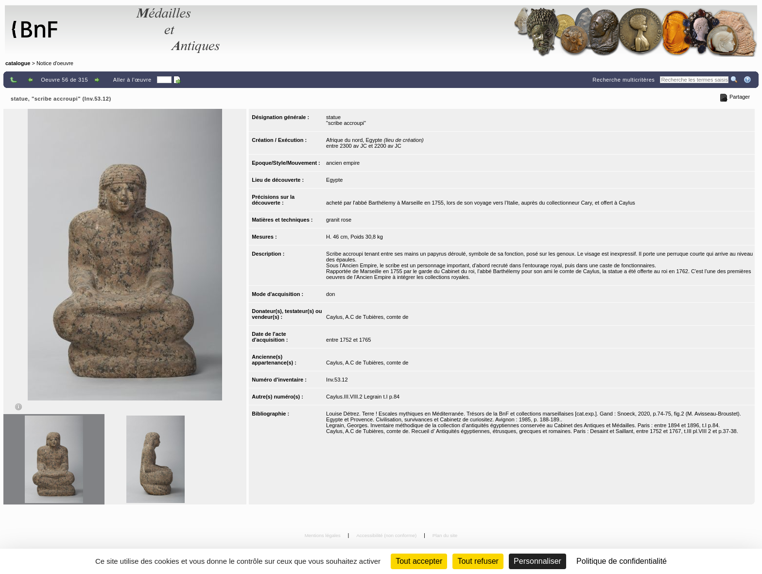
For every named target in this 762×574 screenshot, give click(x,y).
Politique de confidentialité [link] (621, 561)
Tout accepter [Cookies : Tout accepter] (419, 561)
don (330, 294)
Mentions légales (323, 535)
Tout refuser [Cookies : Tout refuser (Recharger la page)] (477, 561)
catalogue (17, 63)
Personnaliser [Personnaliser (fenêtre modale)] (537, 561)
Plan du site (445, 535)
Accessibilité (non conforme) (387, 535)
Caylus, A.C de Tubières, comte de (367, 317)
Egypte (334, 180)
